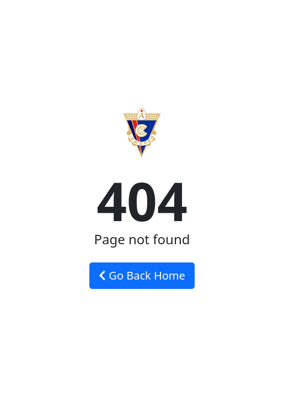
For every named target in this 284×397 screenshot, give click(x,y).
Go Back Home (142, 275)
